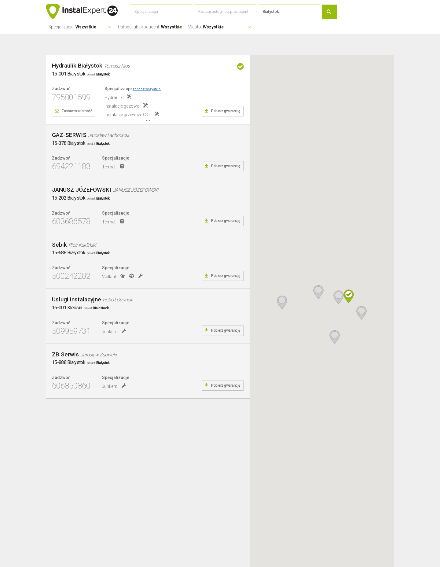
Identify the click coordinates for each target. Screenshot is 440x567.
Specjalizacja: (72, 26)
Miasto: (206, 26)
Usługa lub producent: (150, 26)
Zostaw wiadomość (76, 111)
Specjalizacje (133, 88)
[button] (348, 296)
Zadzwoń (61, 89)
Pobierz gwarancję (225, 111)
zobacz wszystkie (147, 89)
